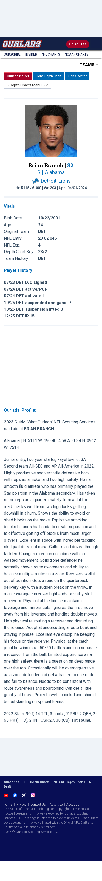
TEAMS (89, 64)
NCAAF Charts (76, 54)
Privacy (21, 804)
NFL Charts (51, 54)
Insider (31, 54)
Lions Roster (77, 76)
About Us (73, 804)
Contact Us (38, 804)
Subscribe (12, 54)
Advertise (56, 804)
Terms (8, 804)
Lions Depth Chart (48, 76)
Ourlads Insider (18, 76)
